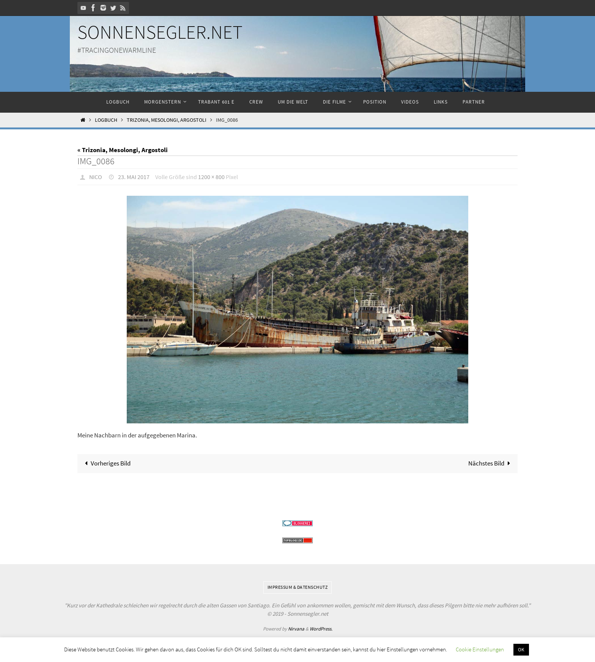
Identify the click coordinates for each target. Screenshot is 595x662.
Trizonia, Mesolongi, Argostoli (166, 120)
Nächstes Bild (490, 463)
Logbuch (106, 120)
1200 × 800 (211, 177)
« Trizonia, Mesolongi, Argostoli (122, 150)
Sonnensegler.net (159, 32)
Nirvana (296, 629)
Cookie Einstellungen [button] (480, 649)
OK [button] (521, 649)
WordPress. (321, 629)
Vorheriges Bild (106, 463)
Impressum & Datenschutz (298, 587)
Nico (95, 177)
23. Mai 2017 (134, 177)
